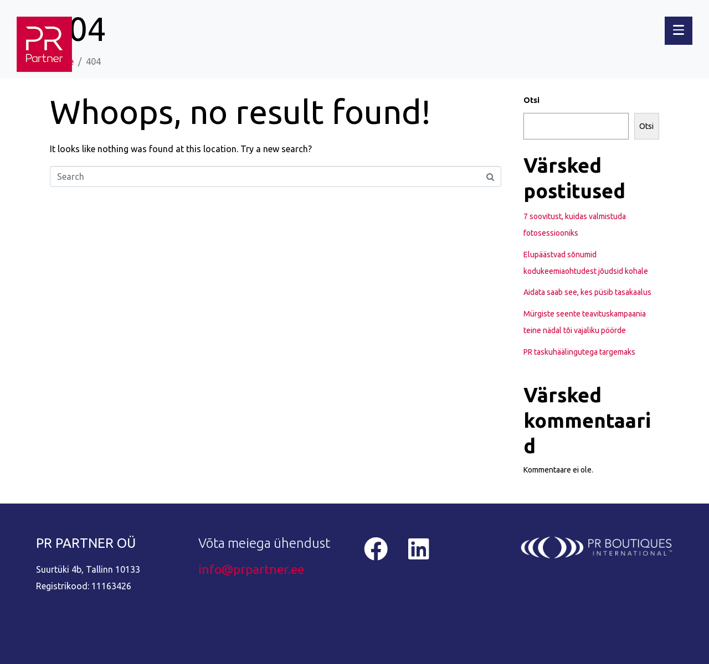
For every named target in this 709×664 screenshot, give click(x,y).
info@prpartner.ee (251, 569)
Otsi (531, 100)
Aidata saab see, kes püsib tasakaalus (587, 292)
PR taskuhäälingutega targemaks (579, 351)
